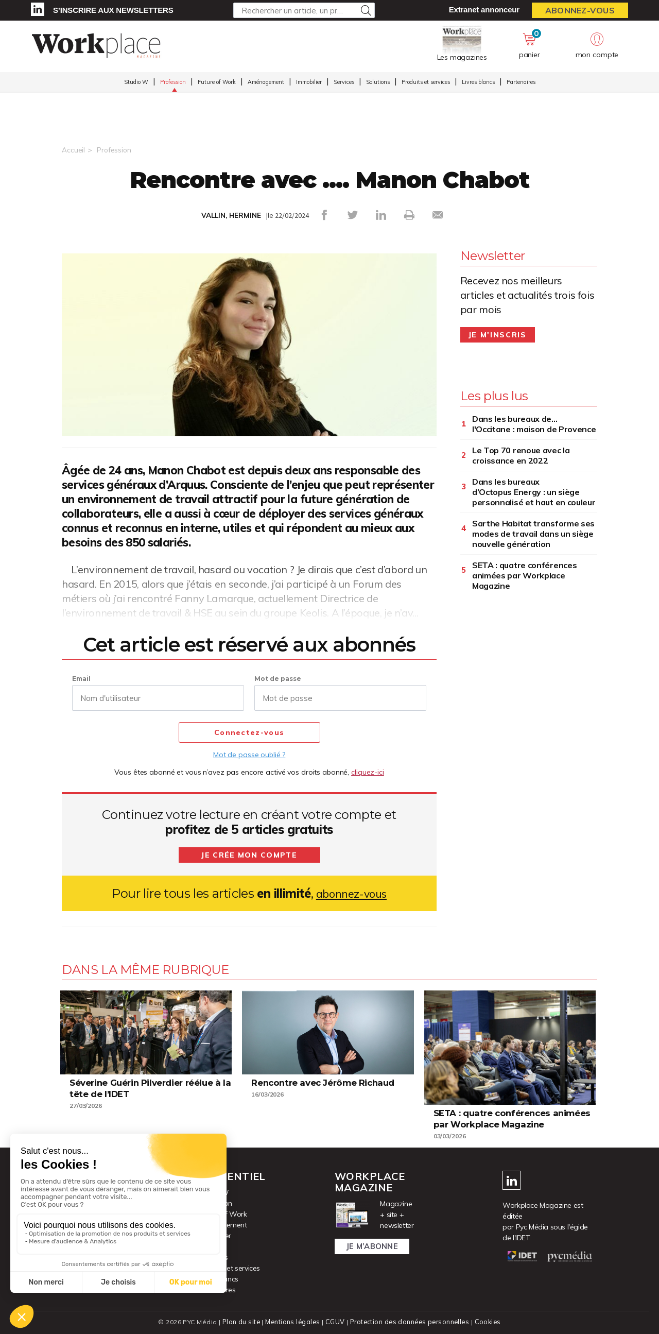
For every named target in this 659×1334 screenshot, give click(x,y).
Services (344, 83)
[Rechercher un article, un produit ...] (304, 10)
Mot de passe (277, 678)
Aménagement (266, 83)
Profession (173, 83)
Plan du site (239, 1321)
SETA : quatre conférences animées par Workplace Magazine (524, 574)
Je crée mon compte (249, 854)
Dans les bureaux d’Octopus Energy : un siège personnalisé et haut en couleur (534, 491)
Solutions (378, 83)
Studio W (136, 83)
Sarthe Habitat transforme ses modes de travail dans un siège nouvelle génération (533, 533)
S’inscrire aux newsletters (113, 10)
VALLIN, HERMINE (231, 215)
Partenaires (521, 83)
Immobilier (309, 83)
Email (81, 678)
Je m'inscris (498, 334)
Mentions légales (292, 1321)
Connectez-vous (249, 732)
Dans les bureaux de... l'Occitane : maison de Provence (534, 423)
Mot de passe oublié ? (249, 754)
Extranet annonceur (484, 9)
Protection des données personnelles (410, 1321)
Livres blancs (478, 83)
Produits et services (426, 83)
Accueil (73, 150)
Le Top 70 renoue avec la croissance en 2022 (521, 454)
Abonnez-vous (580, 10)
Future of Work (217, 83)
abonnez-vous (351, 892)
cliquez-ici (367, 771)
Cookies (490, 1321)
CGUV (334, 1321)
